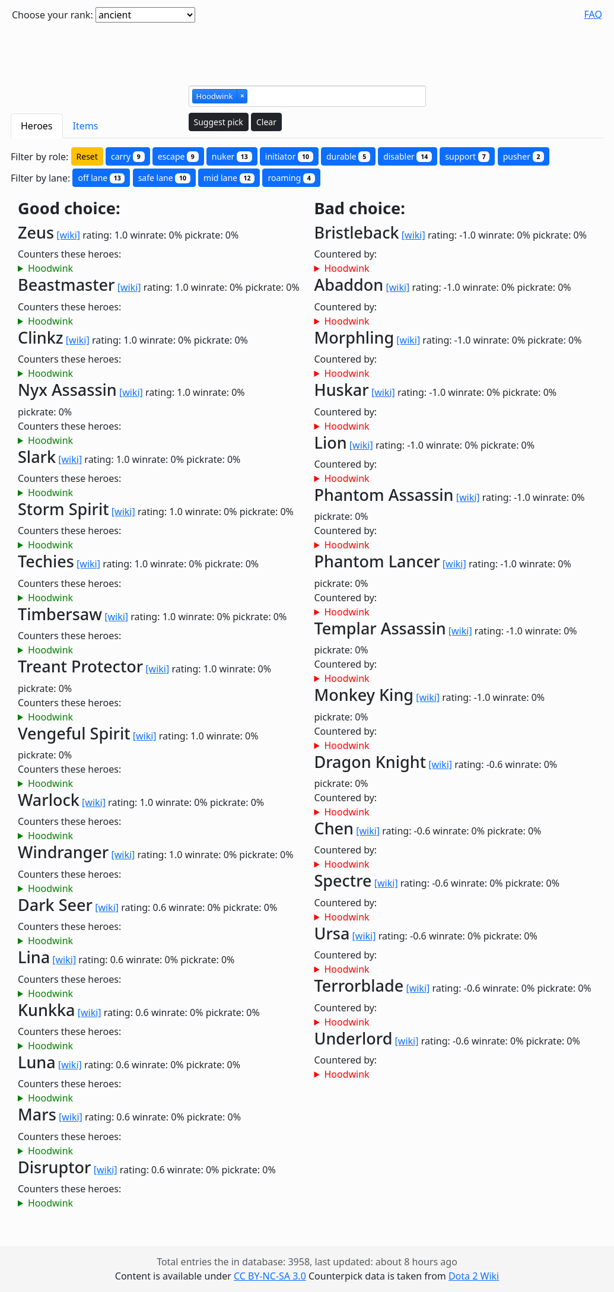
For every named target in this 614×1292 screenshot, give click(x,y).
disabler (407, 156)
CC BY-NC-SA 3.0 (270, 1276)
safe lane (164, 177)
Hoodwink (50, 268)
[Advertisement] (307, 49)
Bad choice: (359, 208)
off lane (101, 177)
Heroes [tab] (37, 125)
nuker (232, 156)
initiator (289, 156)
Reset (87, 156)
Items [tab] (85, 125)
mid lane (228, 177)
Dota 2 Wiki (473, 1276)
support (467, 156)
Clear (266, 122)
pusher (524, 156)
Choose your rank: (52, 14)
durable (348, 156)
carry (128, 156)
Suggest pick (218, 122)
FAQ (593, 14)
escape (178, 156)
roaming (291, 177)
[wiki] (68, 235)
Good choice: (69, 208)
